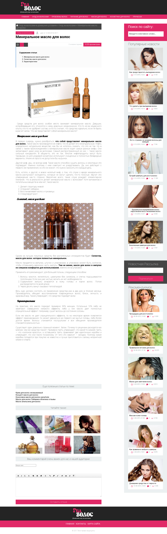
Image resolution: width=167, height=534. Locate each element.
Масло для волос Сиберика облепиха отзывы (36, 399)
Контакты (81, 524)
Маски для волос (99, 17)
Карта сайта (94, 524)
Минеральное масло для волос (37, 57)
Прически (137, 17)
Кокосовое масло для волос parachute (32, 397)
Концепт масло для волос (27, 395)
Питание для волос (79, 17)
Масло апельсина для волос (28, 401)
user (41, 33)
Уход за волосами (40, 17)
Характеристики (30, 62)
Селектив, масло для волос (35, 59)
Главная (25, 17)
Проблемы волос (59, 17)
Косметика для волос (120, 17)
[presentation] (59, 468)
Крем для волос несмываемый (29, 393)
